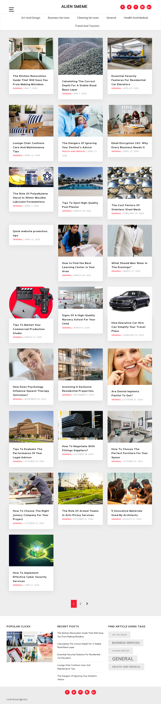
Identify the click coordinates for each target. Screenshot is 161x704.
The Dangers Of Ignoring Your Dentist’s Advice (77, 678)
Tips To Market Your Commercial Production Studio (29, 329)
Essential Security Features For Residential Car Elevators (128, 80)
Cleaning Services (88, 17)
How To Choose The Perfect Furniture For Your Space (129, 453)
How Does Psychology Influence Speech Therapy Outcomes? (31, 391)
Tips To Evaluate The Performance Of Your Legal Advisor (27, 453)
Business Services (58, 17)
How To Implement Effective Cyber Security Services (30, 577)
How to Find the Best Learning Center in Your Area (78, 267)
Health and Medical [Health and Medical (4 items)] (126, 667)
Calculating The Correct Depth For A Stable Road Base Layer (79, 85)
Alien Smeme (74, 6)
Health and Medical (136, 17)
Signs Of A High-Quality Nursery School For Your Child (78, 319)
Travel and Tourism (87, 25)
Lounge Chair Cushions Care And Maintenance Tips (28, 147)
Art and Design (30, 17)
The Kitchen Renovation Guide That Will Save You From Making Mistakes (30, 80)
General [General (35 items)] (123, 659)
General (111, 17)
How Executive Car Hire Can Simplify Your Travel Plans (128, 327)
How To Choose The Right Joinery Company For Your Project (31, 515)
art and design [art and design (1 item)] (119, 635)
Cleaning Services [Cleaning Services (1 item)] (120, 651)
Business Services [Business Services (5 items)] (126, 643)
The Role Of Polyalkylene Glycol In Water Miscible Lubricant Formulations (30, 197)
